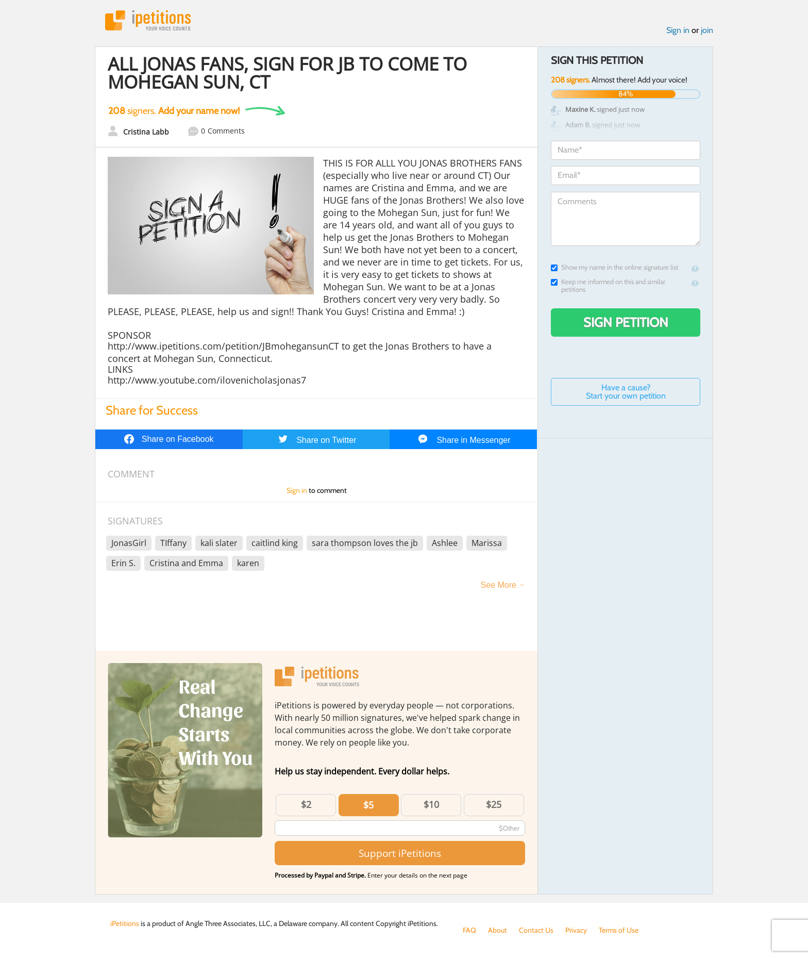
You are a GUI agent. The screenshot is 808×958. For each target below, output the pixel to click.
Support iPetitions (400, 853)
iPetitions (148, 20)
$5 (368, 805)
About (497, 930)
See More (498, 585)
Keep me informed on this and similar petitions (608, 285)
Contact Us (536, 930)
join (707, 30)
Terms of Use (618, 930)
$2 (306, 804)
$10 (431, 804)
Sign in (677, 30)
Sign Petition (625, 322)
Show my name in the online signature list (614, 267)
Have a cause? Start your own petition (626, 392)
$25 (493, 804)
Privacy (576, 930)
